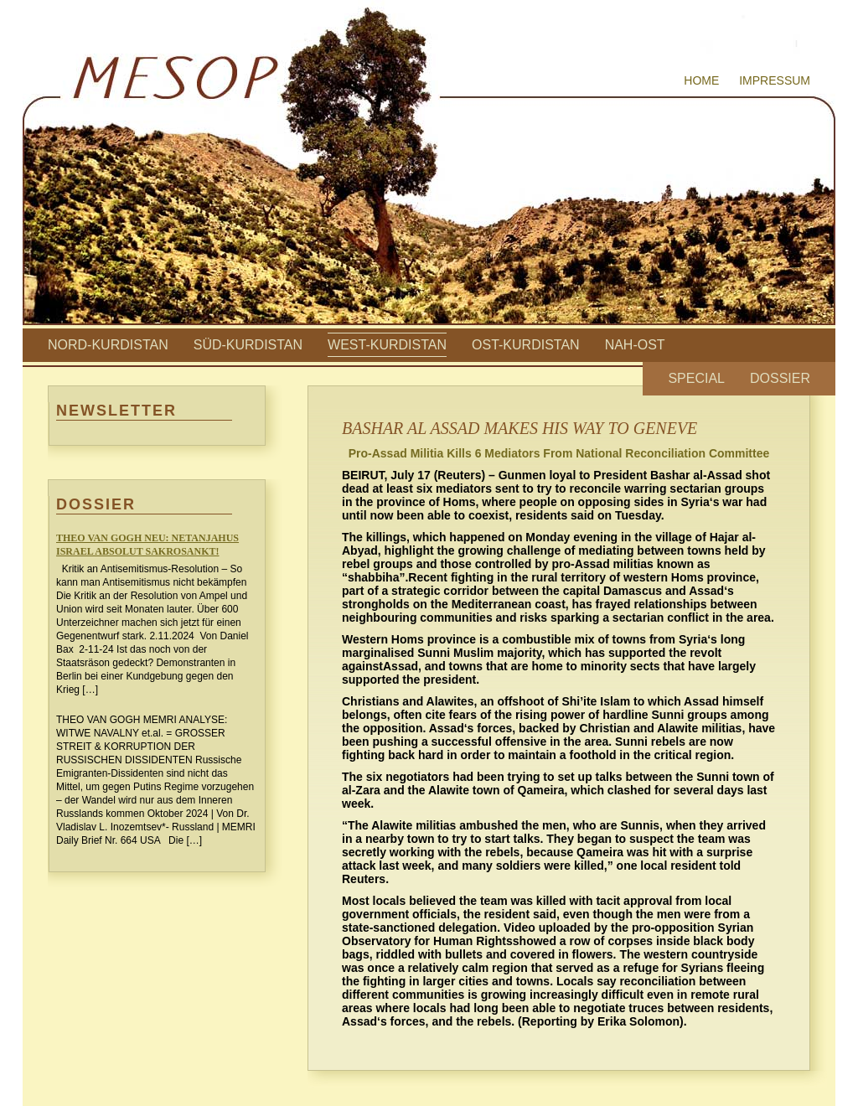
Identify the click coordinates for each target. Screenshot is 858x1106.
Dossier (780, 378)
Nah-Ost (635, 345)
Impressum (774, 80)
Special (696, 378)
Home (701, 80)
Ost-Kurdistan (526, 345)
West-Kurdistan (387, 345)
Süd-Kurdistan (248, 345)
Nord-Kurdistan (108, 345)
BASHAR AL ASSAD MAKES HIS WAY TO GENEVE (519, 428)
